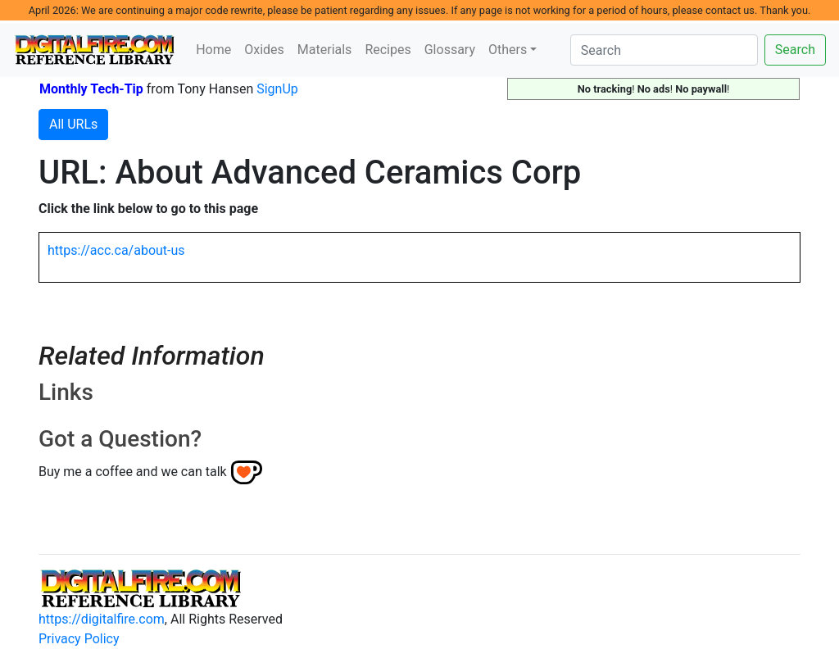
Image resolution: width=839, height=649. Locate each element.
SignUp (277, 89)
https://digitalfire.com (102, 619)
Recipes (387, 49)
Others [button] (507, 49)
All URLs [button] (73, 124)
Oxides (264, 49)
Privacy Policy (79, 639)
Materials (324, 49)
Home (213, 49)
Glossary (449, 49)
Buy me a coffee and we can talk (133, 471)
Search (795, 49)
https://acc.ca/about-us (116, 250)
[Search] (664, 50)
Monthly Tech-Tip (91, 89)
